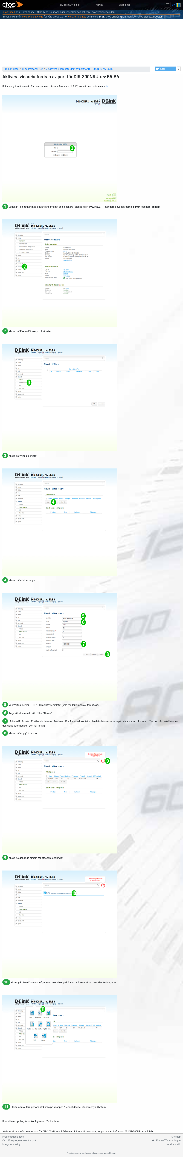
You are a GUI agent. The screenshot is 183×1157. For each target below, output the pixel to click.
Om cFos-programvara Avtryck (19, 1140)
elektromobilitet (77, 16)
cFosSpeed (9, 12)
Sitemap (176, 1136)
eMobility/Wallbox (70, 4)
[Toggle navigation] (168, 5)
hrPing (99, 4)
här (106, 86)
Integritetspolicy (11, 1144)
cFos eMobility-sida (32, 16)
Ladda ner (124, 4)
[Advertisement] (91, 43)
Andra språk (174, 1144)
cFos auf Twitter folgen (166, 1140)
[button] (165, 69)
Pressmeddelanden (13, 1136)
